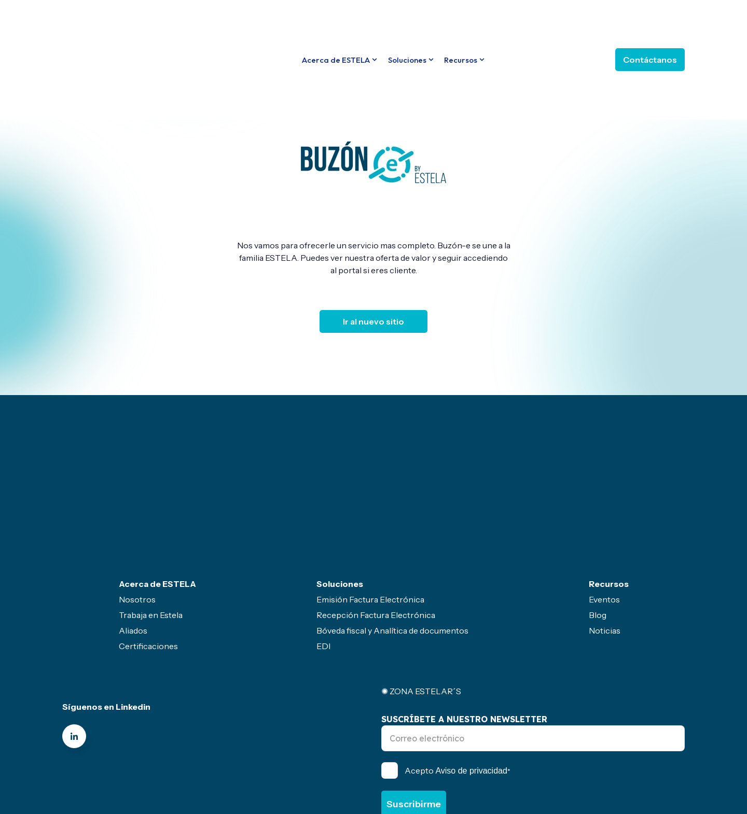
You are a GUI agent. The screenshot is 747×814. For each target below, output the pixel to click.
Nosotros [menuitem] (137, 512)
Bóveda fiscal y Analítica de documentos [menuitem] (392, 543)
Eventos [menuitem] (604, 512)
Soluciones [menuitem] (339, 497)
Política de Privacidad (527, 737)
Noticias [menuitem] (604, 543)
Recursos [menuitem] (609, 497)
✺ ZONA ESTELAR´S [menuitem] (421, 604)
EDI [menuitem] (323, 559)
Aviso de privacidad (471, 683)
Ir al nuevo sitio (373, 321)
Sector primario (426, 767)
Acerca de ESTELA (336, 21)
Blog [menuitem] (597, 528)
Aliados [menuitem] (133, 543)
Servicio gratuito (351, 767)
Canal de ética (204, 767)
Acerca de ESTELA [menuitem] (157, 497)
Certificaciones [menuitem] (148, 559)
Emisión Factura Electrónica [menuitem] (370, 512)
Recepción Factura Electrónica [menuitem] (375, 528)
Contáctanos (650, 21)
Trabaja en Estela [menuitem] (151, 528)
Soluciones (407, 21)
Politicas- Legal (276, 767)
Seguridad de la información (521, 767)
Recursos (460, 21)
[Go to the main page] (116, 20)
